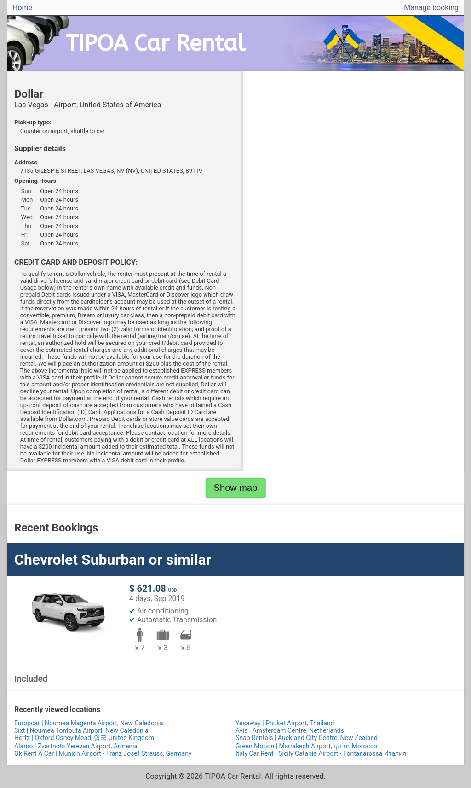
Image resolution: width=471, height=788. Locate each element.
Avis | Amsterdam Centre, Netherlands (290, 730)
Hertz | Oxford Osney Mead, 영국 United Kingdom (84, 737)
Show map (236, 488)
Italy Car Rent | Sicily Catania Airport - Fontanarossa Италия (321, 753)
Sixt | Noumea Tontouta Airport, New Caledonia (81, 730)
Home (22, 7)
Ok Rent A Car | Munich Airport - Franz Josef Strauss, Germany (103, 753)
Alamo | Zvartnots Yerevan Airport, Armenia (76, 746)
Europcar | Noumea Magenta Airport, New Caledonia (88, 723)
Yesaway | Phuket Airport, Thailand (285, 723)
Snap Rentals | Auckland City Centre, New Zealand (307, 737)
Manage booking (431, 7)
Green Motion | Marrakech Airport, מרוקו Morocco (306, 746)
